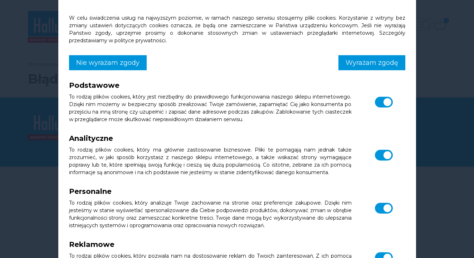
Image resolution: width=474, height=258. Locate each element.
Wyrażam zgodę (372, 63)
